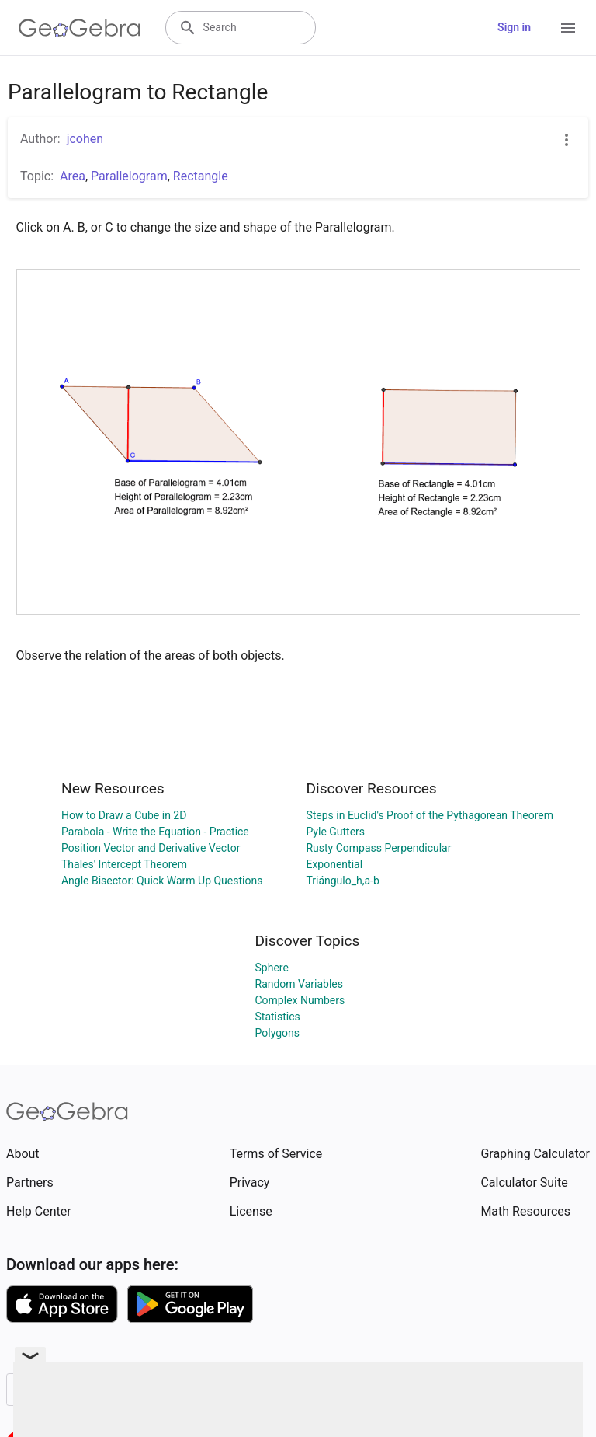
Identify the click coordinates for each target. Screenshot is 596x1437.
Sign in (514, 27)
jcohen (85, 138)
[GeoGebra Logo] (79, 28)
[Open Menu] (568, 28)
